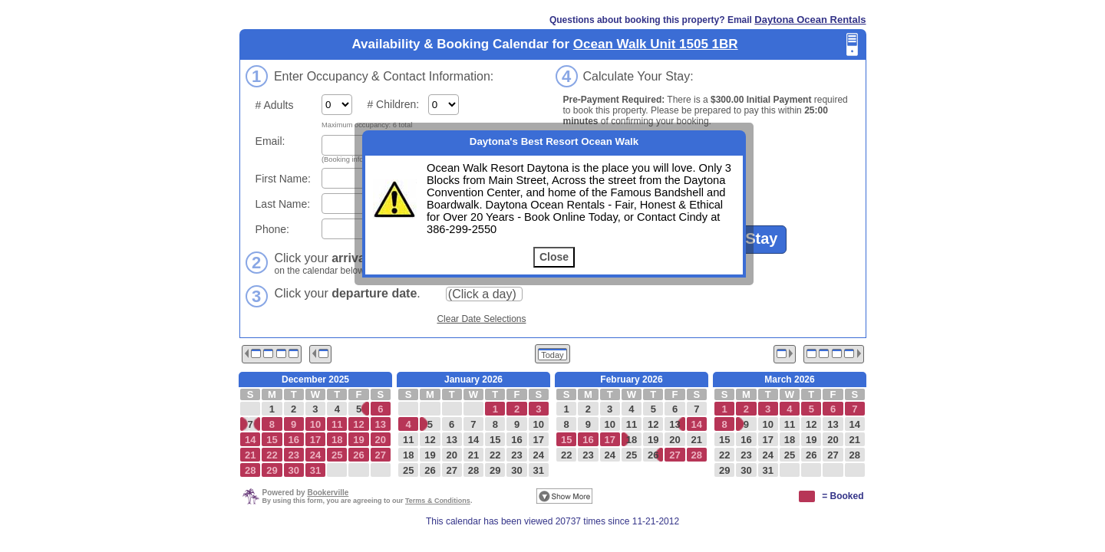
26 (429, 470)
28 (473, 470)
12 (429, 439)
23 (516, 455)
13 (451, 439)
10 (538, 424)
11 (408, 439)
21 (473, 455)
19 (429, 455)
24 (538, 455)
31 (538, 470)
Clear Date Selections (481, 319)
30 (516, 470)
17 (538, 439)
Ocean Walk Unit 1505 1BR (655, 44)
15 (495, 439)
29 (495, 470)
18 (408, 455)
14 (473, 439)
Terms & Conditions (437, 500)
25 (408, 470)
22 (495, 455)
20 (451, 455)
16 (516, 439)
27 (451, 470)
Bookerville (327, 492)
